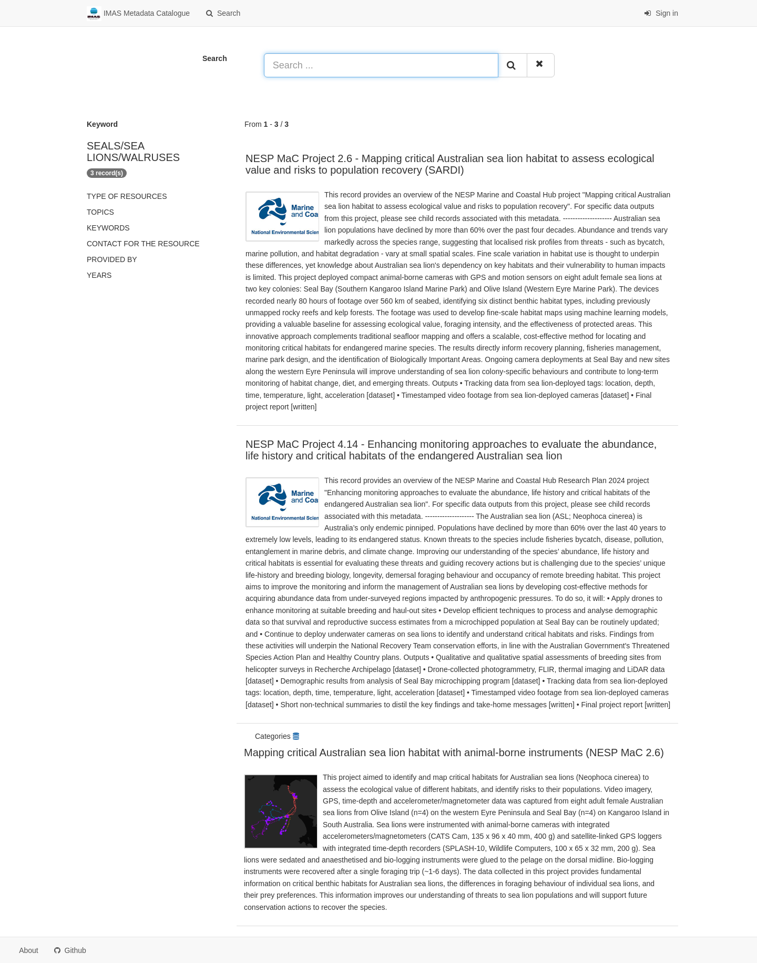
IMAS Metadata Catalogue (138, 13)
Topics (100, 212)
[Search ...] (381, 65)
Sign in (661, 13)
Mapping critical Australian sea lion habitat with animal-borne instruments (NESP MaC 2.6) (454, 752)
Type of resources (127, 196)
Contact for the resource (143, 243)
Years (99, 275)
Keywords (108, 228)
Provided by (112, 259)
